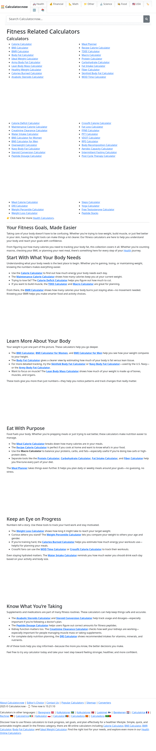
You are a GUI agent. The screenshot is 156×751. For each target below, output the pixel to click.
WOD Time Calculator (94, 77)
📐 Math (73, 4)
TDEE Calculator (91, 51)
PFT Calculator (90, 134)
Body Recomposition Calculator (99, 145)
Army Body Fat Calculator (26, 62)
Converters (104, 702)
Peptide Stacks (90, 213)
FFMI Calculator (91, 130)
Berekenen (119, 712)
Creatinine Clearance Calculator (30, 130)
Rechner (4, 716)
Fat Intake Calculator (93, 66)
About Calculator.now (12, 702)
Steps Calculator (91, 202)
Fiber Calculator (91, 69)
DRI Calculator (20, 206)
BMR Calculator (20, 51)
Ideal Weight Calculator (25, 58)
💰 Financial (56, 4)
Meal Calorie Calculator (25, 202)
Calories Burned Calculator (27, 73)
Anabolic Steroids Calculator (28, 77)
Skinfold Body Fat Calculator (98, 73)
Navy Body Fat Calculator (26, 148)
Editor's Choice (35, 702)
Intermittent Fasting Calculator (99, 152)
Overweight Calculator (24, 145)
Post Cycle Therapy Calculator (98, 156)
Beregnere (44, 712)
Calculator (59, 716)
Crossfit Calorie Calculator (96, 123)
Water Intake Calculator (25, 134)
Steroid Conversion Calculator (29, 152)
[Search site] (74, 19)
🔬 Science (106, 4)
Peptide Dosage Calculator (27, 156)
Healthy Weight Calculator (26, 69)
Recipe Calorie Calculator (96, 47)
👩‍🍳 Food (122, 4)
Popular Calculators (72, 702)
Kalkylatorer (63, 712)
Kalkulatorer (84, 712)
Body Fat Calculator (23, 55)
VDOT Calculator (91, 137)
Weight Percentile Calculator (28, 209)
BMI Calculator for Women (27, 137)
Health (127, 250)
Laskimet (102, 712)
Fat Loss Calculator (92, 126)
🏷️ (147, 4)
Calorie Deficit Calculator (26, 123)
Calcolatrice (22, 716)
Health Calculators (43, 218)
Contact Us (52, 702)
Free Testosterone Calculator (98, 209)
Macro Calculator (91, 55)
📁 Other (89, 4)
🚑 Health (38, 4)
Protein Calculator (92, 58)
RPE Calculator (90, 141)
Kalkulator (41, 716)
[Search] (146, 19)
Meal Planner (89, 44)
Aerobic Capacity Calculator (97, 148)
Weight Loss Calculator (25, 213)
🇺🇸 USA (136, 4)
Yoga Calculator (91, 206)
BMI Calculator (20, 47)
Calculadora (78, 716)
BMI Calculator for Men (25, 141)
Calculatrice (138, 712)
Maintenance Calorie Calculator (29, 126)
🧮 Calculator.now (14, 7)
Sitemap (91, 702)
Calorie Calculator (22, 44)
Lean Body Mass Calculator (27, 66)
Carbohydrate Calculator (96, 62)
